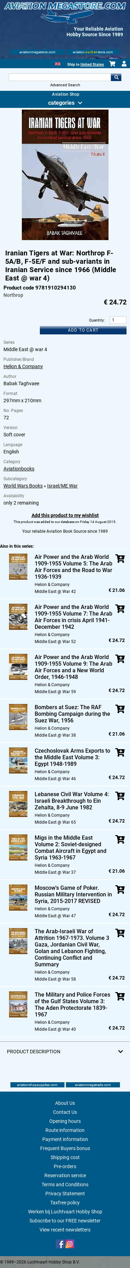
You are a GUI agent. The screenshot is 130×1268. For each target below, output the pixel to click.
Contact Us (65, 1112)
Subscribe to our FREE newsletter (65, 1220)
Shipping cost (65, 1157)
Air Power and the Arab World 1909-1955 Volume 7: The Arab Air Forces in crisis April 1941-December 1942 (73, 617)
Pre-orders (65, 1166)
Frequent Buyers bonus (65, 1148)
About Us (65, 1103)
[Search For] (60, 77)
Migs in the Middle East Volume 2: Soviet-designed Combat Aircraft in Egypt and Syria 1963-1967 (70, 847)
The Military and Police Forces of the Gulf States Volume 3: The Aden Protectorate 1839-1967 (72, 1004)
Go (116, 77)
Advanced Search (65, 85)
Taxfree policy (65, 1202)
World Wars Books (23, 486)
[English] (57, 63)
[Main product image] (65, 238)
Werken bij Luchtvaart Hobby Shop (65, 1211)
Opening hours (65, 1121)
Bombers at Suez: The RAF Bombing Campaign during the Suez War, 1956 (72, 714)
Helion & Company (23, 366)
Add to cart (83, 330)
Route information (65, 1130)
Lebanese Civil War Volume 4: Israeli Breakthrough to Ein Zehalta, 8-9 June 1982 (72, 801)
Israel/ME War (62, 486)
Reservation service (65, 1175)
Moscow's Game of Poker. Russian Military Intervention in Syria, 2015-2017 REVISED (73, 894)
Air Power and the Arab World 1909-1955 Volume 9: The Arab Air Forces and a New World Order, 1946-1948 (73, 667)
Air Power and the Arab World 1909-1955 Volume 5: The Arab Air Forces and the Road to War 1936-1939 (73, 567)
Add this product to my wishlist (65, 515)
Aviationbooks (18, 468)
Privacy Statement (65, 1193)
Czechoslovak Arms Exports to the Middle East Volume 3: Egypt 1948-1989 (72, 757)
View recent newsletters (65, 1230)
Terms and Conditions (65, 1184)
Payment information (65, 1139)
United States (92, 64)
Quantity (96, 320)
